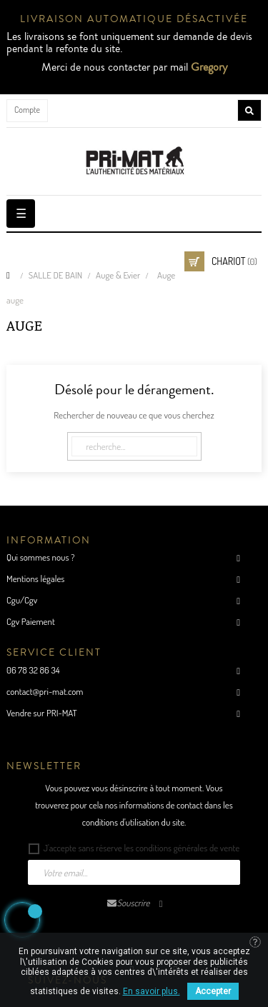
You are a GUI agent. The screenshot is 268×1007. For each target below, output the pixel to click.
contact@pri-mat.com (44, 691)
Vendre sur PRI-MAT (41, 712)
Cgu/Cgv (21, 600)
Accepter (213, 991)
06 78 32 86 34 (33, 670)
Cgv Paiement (30, 621)
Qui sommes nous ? (40, 557)
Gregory (209, 67)
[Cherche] (134, 446)
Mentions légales (35, 578)
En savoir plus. (151, 991)
